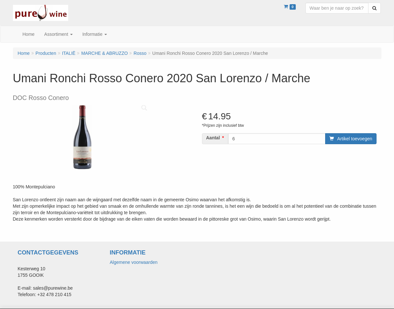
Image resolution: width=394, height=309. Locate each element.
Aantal (213, 137)
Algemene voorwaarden (134, 262)
